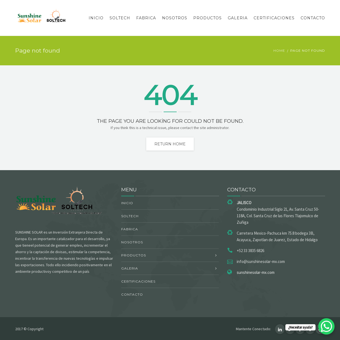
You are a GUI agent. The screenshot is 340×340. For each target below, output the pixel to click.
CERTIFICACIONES (274, 18)
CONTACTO (313, 18)
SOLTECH (120, 18)
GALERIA (238, 18)
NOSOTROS (174, 18)
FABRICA (146, 18)
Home (279, 50)
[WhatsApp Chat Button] (326, 326)
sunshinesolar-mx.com (256, 272)
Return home (170, 144)
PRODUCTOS (207, 18)
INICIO (96, 18)
